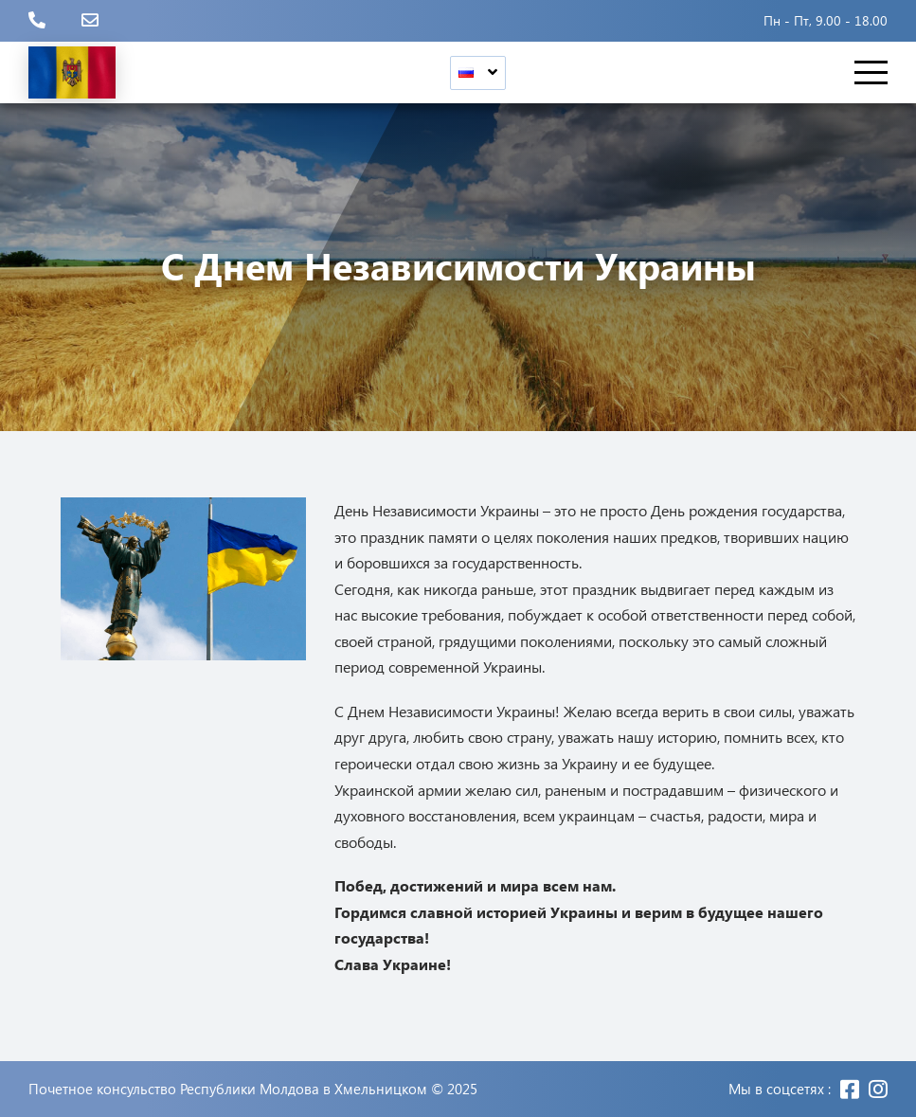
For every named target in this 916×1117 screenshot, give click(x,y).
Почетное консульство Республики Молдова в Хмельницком (227, 1089)
